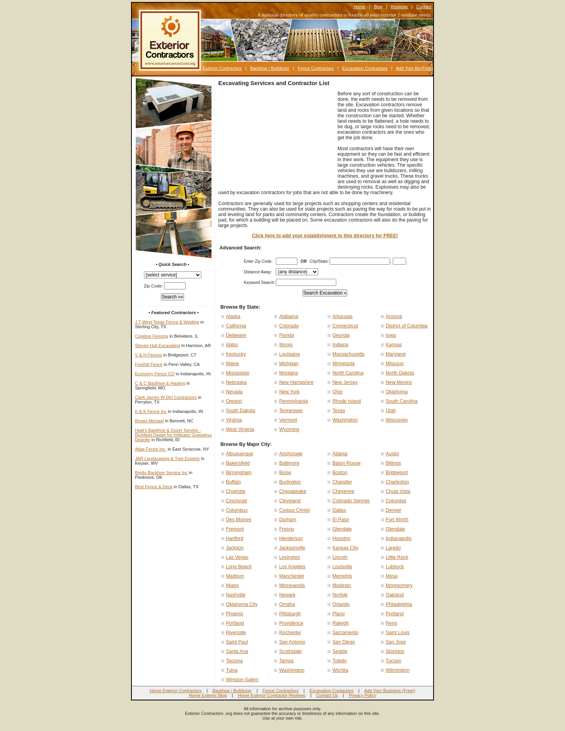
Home (359, 6)
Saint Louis (398, 632)
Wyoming (289, 429)
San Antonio (292, 642)
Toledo (339, 661)
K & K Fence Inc (151, 411)
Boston (339, 472)
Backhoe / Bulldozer (270, 68)
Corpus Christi (294, 510)
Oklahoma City (242, 604)
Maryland (396, 354)
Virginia (234, 420)
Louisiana (289, 354)
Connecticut (345, 326)
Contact (423, 6)
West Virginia (240, 429)
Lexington (289, 557)
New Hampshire (296, 382)
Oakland (395, 595)
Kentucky (236, 354)
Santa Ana (237, 651)
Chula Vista (398, 491)
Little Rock (397, 557)
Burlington (290, 482)
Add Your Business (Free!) (390, 690)
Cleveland (290, 501)
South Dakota (240, 410)
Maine (232, 363)
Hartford (234, 538)
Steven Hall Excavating (157, 345)
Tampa (286, 661)
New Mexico (399, 382)
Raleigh (340, 623)
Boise (285, 472)
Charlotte (236, 491)
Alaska (233, 316)
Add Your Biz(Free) (414, 68)
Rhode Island (346, 401)
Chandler (342, 482)
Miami (232, 585)
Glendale (342, 529)
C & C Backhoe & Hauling (160, 383)
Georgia (341, 335)
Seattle (339, 651)
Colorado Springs (351, 501)
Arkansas (342, 316)
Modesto (341, 585)
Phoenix (235, 613)
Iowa (391, 335)
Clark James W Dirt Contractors (166, 397)
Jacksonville (292, 548)
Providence (291, 623)
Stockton (395, 651)
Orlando (341, 604)
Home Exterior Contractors (175, 690)
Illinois (285, 344)
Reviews (399, 6)
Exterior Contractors (222, 68)
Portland (395, 613)
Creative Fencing (151, 336)
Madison (235, 576)
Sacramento (345, 632)
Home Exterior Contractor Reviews (271, 695)
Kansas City (345, 548)
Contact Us (327, 695)
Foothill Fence (148, 364)
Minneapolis (292, 585)
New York (289, 392)
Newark (287, 595)
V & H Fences (148, 355)
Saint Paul (237, 642)
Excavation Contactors (332, 690)
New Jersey (344, 382)
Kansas (394, 344)
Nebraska (236, 382)
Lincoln (340, 557)
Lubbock (395, 566)
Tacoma (234, 661)
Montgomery (399, 585)
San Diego (343, 642)
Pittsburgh (290, 613)
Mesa (391, 576)
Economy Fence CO (155, 373)
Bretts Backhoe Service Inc (161, 472)
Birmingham (239, 472)
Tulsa (232, 670)
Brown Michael (149, 420)
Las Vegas (237, 557)
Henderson (291, 538)
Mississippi (238, 373)
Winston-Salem (242, 679)
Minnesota (343, 363)
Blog (378, 6)
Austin (392, 453)
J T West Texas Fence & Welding (167, 322)
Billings (393, 463)
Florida (286, 335)
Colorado (289, 326)
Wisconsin (397, 420)
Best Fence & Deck (154, 486)
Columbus (237, 510)
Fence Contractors (316, 68)
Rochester (290, 632)
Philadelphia (399, 604)
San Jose (396, 642)
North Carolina (347, 373)
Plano (338, 613)
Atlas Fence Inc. (150, 449)
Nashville (236, 595)
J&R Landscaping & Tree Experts (167, 458)
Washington (345, 420)
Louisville (342, 566)
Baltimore (289, 463)
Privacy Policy (362, 695)
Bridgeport (397, 472)
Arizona (394, 316)
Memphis (342, 576)
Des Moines (239, 519)
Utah (391, 410)
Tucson (393, 661)
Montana (288, 373)
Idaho (232, 344)
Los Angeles (292, 566)
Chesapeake (292, 491)
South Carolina (401, 401)
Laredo (393, 548)
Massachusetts (348, 354)
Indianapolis (399, 538)
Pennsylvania (293, 401)
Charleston (397, 482)
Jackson (235, 548)
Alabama (288, 316)
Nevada (234, 392)
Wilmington (398, 670)
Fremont (235, 529)
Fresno (286, 529)
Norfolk (340, 595)
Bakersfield (238, 463)
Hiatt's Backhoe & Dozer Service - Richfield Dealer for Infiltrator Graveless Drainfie (173, 435)
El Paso (340, 519)
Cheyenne (343, 491)
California (236, 326)
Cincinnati (236, 501)
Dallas (339, 510)
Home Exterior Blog (208, 695)
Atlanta (339, 453)
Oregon (234, 401)
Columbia (396, 501)
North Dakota (400, 373)
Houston (341, 538)
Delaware (236, 335)
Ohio (337, 392)
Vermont (288, 420)
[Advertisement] (277, 140)
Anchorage (291, 453)
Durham (287, 519)
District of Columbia (407, 326)
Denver (393, 510)
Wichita (340, 670)
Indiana (340, 344)
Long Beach (239, 566)
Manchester (291, 576)
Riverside (236, 632)
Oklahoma (397, 392)
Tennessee (291, 410)
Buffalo (233, 482)
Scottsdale (290, 651)
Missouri (395, 363)
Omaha (287, 604)
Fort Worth (397, 519)
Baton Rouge (346, 463)
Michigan (288, 363)
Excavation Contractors (365, 68)
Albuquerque (239, 453)
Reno (391, 623)
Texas (338, 410)
